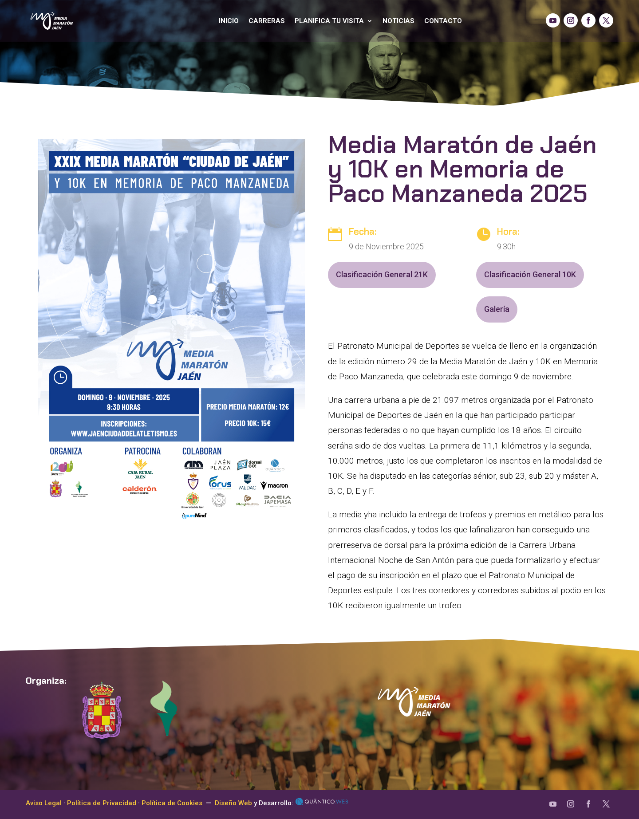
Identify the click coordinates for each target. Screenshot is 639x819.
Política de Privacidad (101, 803)
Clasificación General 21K (382, 274)
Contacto (443, 21)
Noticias (398, 21)
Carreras (266, 21)
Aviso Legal (44, 803)
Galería (496, 309)
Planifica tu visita (329, 21)
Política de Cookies (172, 803)
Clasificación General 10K (530, 274)
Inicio (229, 21)
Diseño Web (233, 803)
